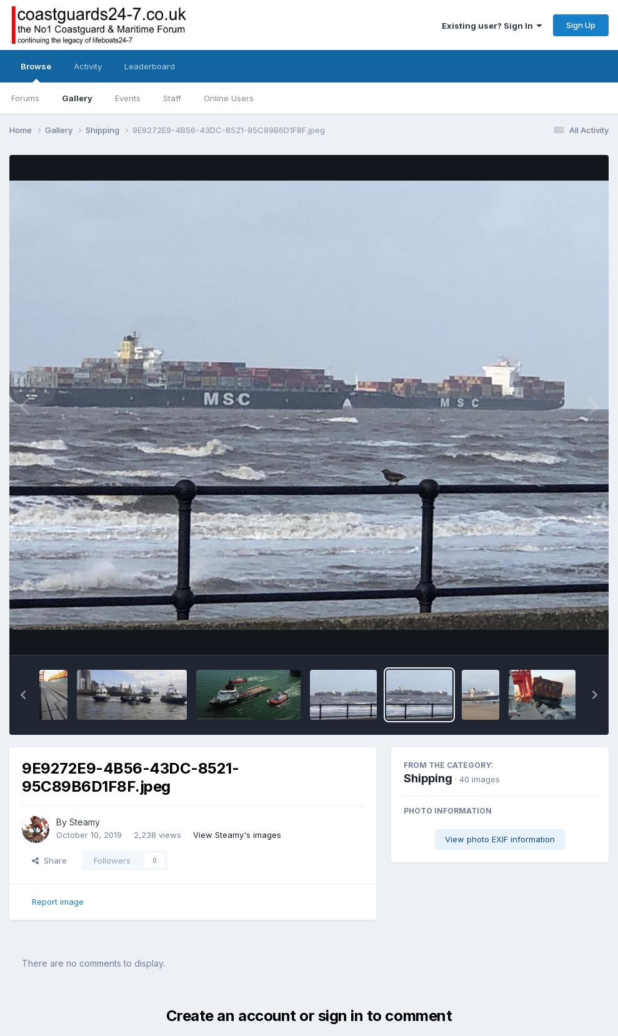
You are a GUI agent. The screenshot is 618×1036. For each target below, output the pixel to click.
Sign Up (581, 25)
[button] (23, 695)
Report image (58, 902)
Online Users (229, 98)
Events (128, 98)
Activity (88, 66)
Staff (172, 98)
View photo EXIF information (500, 839)
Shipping (428, 778)
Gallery (77, 98)
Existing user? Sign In (492, 26)
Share (49, 860)
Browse (36, 71)
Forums (25, 98)
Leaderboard (149, 66)
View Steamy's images (237, 835)
